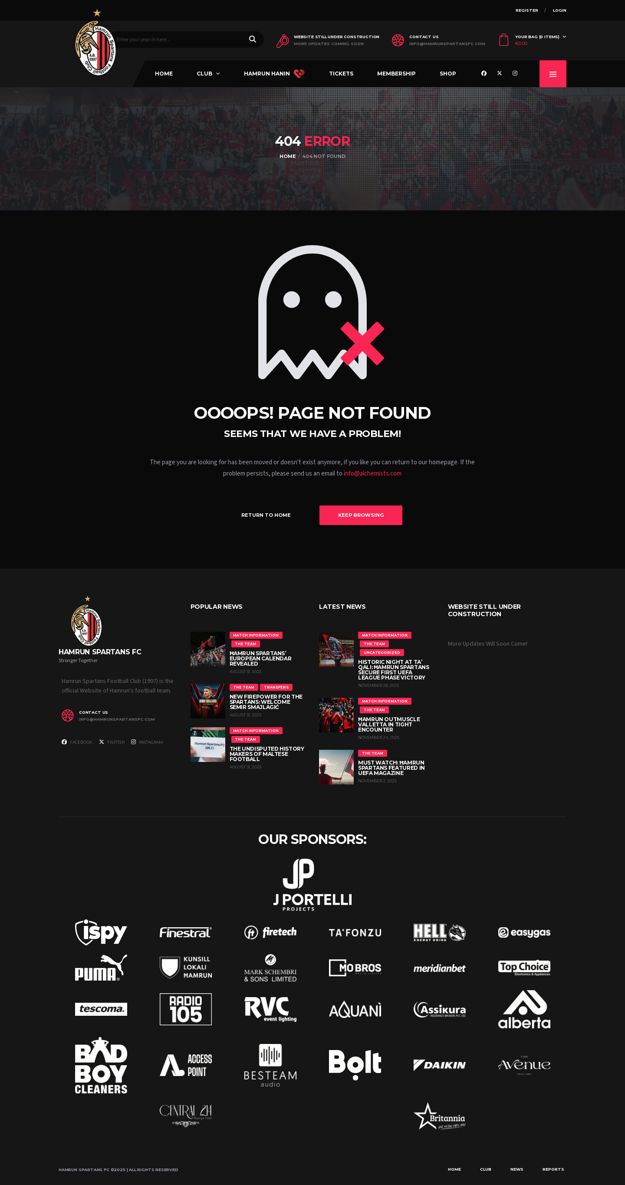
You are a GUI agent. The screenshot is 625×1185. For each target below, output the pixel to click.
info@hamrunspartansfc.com (447, 44)
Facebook (77, 742)
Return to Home (266, 515)
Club (204, 73)
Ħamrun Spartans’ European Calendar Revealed (261, 658)
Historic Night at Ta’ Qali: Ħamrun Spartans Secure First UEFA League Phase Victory (393, 670)
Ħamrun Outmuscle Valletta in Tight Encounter (389, 724)
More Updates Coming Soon (329, 44)
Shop (448, 73)
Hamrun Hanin (274, 74)
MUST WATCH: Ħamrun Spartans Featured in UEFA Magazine (391, 767)
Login (559, 10)
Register (527, 10)
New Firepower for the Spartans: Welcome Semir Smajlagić (266, 701)
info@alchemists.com (372, 473)
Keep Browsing (361, 515)
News (516, 1169)
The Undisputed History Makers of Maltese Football (267, 753)
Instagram (147, 742)
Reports (553, 1169)
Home (164, 73)
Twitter (112, 742)
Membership (396, 73)
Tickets (341, 73)
